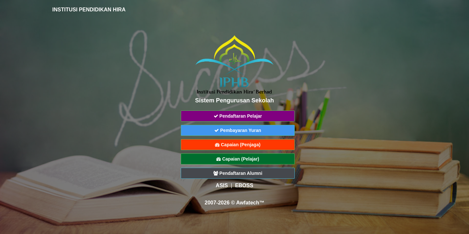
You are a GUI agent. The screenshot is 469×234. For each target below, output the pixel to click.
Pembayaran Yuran (237, 130)
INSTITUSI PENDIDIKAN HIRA (85, 9)
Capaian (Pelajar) (237, 159)
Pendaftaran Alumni (238, 173)
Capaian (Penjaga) (237, 144)
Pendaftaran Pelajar (238, 116)
